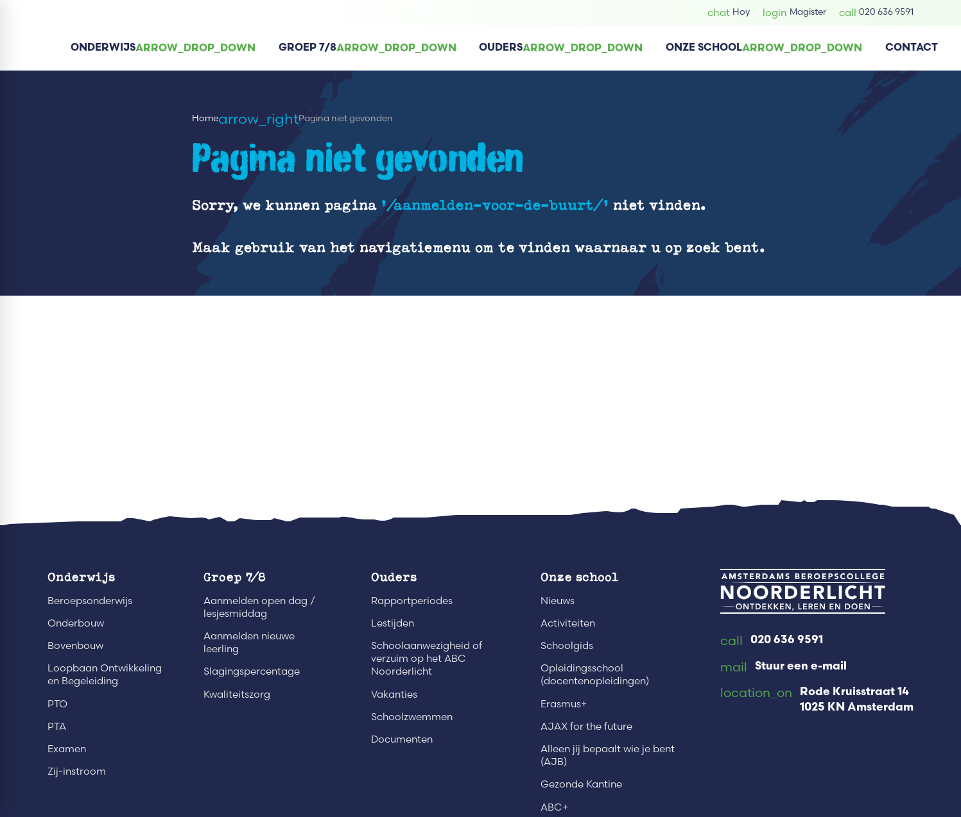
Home (205, 118)
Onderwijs (81, 576)
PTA (57, 726)
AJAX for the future (586, 726)
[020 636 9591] (876, 12)
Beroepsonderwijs (90, 600)
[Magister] (794, 12)
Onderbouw (76, 623)
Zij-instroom (77, 771)
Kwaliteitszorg (236, 694)
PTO (57, 704)
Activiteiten (568, 623)
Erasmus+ (564, 704)
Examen (67, 749)
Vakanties (394, 694)
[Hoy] (728, 12)
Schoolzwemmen (412, 717)
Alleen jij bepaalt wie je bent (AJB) (608, 755)
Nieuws (558, 600)
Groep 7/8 (234, 576)
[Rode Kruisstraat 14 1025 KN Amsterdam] (816, 700)
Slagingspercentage (251, 671)
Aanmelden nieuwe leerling (249, 642)
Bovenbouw (75, 645)
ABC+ (554, 807)
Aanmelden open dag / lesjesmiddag (259, 606)
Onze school (579, 576)
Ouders (394, 576)
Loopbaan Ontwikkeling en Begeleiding (105, 674)
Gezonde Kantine (581, 784)
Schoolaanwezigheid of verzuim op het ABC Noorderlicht (426, 658)
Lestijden (392, 623)
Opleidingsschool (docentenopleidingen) (595, 674)
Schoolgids (567, 645)
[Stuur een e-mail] (783, 667)
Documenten (402, 739)
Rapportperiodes (412, 600)
